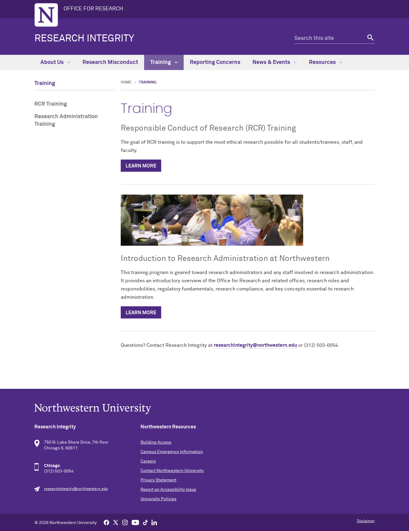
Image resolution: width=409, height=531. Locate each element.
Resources (325, 62)
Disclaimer (366, 521)
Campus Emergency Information (171, 452)
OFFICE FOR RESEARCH (93, 9)
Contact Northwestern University (172, 471)
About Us (55, 62)
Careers (148, 461)
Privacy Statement (158, 480)
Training (164, 62)
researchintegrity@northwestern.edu (255, 345)
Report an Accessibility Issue (168, 489)
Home (126, 82)
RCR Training (50, 104)
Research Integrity (84, 39)
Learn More (141, 166)
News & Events (274, 62)
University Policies (158, 499)
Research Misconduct (110, 62)
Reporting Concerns (215, 62)
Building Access (155, 442)
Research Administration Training (66, 120)
